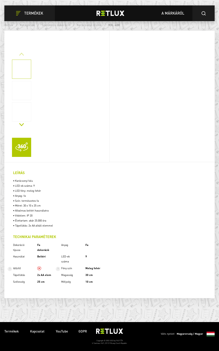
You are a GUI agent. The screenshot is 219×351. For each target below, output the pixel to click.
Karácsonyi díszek (89, 25)
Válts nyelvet (188, 334)
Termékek (12, 331)
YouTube (62, 331)
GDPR (82, 331)
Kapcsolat (37, 331)
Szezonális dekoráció (56, 25)
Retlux (9, 25)
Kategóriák (27, 25)
